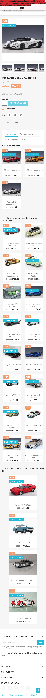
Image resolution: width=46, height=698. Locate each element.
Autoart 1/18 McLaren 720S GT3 (34, 366)
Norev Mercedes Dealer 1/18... (12, 244)
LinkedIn (22, 688)
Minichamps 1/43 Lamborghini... (12, 305)
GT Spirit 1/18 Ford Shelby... (33, 335)
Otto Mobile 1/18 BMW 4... (12, 396)
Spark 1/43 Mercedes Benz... (34, 244)
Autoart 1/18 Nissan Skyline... (33, 305)
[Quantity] (4, 103)
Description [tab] (11, 134)
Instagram (16, 688)
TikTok (28, 688)
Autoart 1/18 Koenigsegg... (11, 203)
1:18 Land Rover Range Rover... (23, 543)
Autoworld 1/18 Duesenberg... (12, 275)
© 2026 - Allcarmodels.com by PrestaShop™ (19, 695)
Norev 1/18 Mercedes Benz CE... (34, 396)
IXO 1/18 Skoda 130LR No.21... (33, 426)
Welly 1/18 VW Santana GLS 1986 (12, 366)
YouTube (10, 688)
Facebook (3, 688)
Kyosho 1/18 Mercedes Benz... (33, 456)
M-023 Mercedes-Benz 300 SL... (23, 581)
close (22, 8)
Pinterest (21, 115)
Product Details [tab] (26, 134)
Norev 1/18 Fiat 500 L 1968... (33, 275)
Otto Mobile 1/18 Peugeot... (12, 426)
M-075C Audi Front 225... (23, 619)
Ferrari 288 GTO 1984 (23, 505)
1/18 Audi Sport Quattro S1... (12, 456)
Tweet (15, 115)
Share (9, 115)
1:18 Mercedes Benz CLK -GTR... (12, 335)
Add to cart (18, 103)
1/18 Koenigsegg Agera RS (11, 171)
